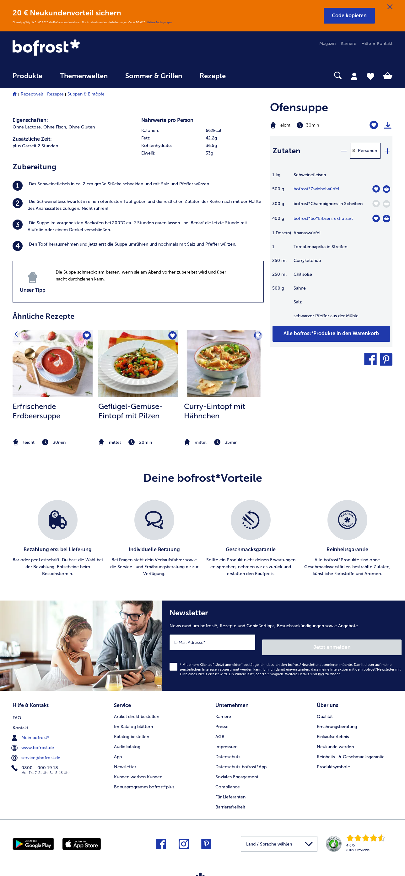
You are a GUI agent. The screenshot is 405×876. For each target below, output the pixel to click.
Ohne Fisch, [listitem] (55, 127)
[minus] (343, 151)
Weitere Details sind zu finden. (313, 669)
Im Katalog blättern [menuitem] (133, 719)
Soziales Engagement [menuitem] (236, 769)
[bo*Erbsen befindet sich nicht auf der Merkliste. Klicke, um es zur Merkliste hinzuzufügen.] (376, 218)
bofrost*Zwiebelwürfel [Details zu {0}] (316, 189)
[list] (202, 538)
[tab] (354, 76)
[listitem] (138, 186)
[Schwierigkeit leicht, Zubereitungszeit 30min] (310, 125)
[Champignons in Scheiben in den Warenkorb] (386, 204)
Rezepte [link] (213, 76)
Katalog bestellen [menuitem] (131, 729)
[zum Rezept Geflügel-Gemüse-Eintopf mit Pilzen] (138, 363)
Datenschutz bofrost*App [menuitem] (241, 759)
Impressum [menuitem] (226, 739)
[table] (331, 248)
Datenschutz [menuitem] (227, 749)
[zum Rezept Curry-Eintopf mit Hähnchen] (224, 363)
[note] (52, 442)
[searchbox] (247, 75)
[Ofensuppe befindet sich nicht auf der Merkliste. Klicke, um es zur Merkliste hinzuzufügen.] (374, 125)
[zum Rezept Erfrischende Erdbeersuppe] (52, 363)
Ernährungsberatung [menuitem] (337, 719)
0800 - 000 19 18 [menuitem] (35, 759)
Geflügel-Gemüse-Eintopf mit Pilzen (130, 411)
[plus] (387, 151)
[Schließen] (389, 7)
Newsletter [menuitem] (125, 759)
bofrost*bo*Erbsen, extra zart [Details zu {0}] (323, 218)
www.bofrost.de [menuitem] (33, 739)
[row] (202, 130)
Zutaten (286, 150)
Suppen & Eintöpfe (86, 94)
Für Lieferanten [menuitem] (230, 789)
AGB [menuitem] (219, 729)
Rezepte (55, 94)
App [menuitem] (118, 749)
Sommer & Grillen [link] (153, 76)
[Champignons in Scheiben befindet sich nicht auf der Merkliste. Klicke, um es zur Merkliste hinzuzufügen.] (376, 203)
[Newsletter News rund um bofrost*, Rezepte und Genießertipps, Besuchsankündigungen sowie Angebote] (283, 643)
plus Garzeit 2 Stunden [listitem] (35, 146)
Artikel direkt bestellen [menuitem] (136, 709)
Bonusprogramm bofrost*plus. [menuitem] (145, 779)
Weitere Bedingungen (159, 22)
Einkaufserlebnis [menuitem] (333, 729)
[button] (349, 16)
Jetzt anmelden (374, 642)
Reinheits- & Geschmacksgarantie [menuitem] (351, 749)
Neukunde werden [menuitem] (335, 739)
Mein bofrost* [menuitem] (31, 729)
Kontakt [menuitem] (20, 719)
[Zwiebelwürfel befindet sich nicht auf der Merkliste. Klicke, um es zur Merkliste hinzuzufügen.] (376, 189)
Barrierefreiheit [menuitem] (230, 799)
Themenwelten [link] (84, 76)
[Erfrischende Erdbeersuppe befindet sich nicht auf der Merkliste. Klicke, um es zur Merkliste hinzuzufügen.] (86, 337)
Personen (367, 150)
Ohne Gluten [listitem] (81, 127)
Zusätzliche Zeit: (32, 139)
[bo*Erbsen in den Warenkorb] (386, 218)
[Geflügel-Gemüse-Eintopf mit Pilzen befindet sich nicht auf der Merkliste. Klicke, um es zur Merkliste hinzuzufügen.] (171, 337)
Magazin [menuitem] (327, 43)
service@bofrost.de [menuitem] (36, 749)
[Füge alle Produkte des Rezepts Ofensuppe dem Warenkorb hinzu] (331, 334)
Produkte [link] (27, 76)
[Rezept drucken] (387, 125)
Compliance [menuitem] (227, 779)
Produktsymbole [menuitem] (333, 759)
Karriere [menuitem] (348, 43)
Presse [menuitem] (222, 719)
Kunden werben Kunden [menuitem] (138, 769)
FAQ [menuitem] (17, 709)
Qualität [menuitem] (325, 709)
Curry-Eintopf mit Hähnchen (214, 411)
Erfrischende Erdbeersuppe (36, 411)
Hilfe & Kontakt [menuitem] (376, 43)
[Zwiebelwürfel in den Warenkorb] (386, 189)
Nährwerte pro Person (167, 120)
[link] (70, 48)
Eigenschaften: (30, 120)
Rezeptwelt (32, 94)
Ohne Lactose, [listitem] (27, 127)
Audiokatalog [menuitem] (127, 739)
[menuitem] (27, 79)
